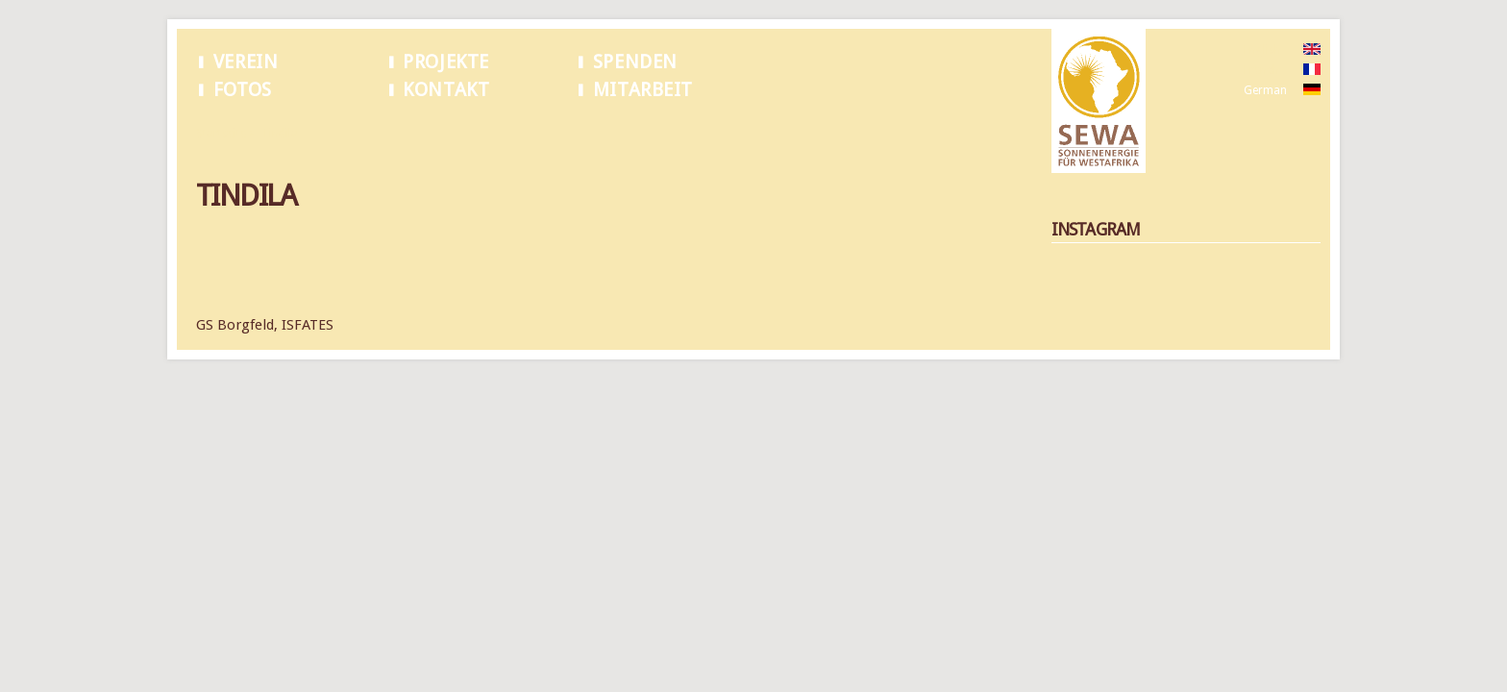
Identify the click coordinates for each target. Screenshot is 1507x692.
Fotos (242, 90)
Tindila (279, 133)
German (1265, 90)
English (1262, 50)
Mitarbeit (643, 90)
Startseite (221, 133)
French (1261, 70)
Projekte (446, 62)
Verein (246, 62)
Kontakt (446, 90)
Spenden (635, 62)
